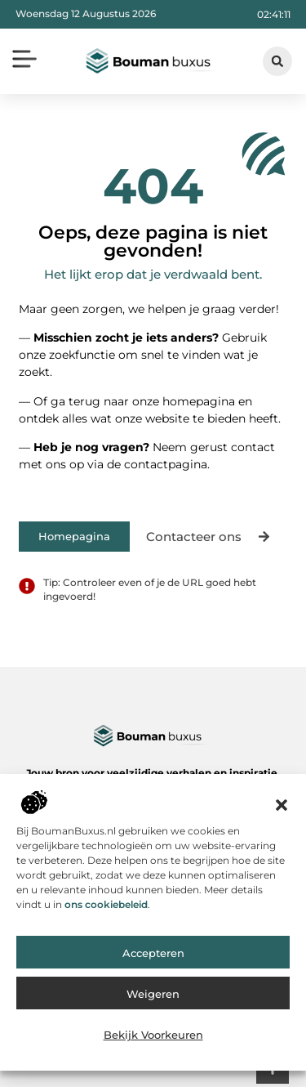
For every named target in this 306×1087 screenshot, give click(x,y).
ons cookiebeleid (106, 909)
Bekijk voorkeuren (153, 1040)
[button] (281, 811)
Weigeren (153, 999)
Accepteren (153, 958)
